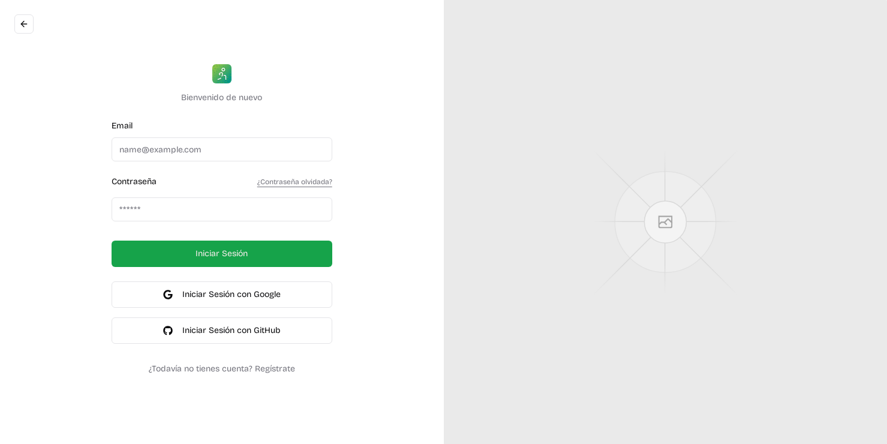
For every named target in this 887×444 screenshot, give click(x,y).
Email (122, 126)
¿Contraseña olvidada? (294, 182)
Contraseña (134, 182)
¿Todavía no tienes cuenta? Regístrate (222, 369)
